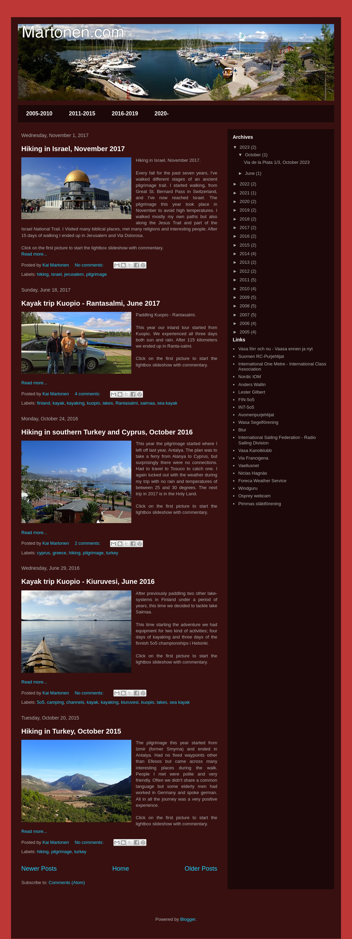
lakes (107, 403)
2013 (245, 262)
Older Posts (201, 868)
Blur (242, 429)
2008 (245, 305)
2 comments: (88, 543)
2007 (245, 314)
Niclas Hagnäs (252, 473)
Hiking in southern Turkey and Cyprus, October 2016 (107, 432)
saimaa (147, 403)
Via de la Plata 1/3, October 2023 (276, 162)
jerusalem (74, 274)
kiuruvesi (130, 702)
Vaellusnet (248, 465)
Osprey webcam (254, 495)
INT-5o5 (246, 407)
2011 (245, 279)
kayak (58, 403)
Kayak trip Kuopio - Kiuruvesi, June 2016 (88, 581)
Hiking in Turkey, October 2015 (71, 731)
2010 (245, 288)
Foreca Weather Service (262, 480)
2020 (245, 201)
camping (55, 702)
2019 (245, 210)
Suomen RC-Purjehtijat (261, 356)
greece (59, 552)
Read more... (34, 254)
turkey (112, 552)
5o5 (41, 702)
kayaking (75, 403)
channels (75, 702)
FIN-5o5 (246, 399)
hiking (43, 274)
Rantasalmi (127, 403)
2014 (245, 253)
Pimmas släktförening (259, 503)
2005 (245, 332)
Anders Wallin (252, 384)
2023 (245, 147)
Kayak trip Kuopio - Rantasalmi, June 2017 (90, 303)
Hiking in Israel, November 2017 (73, 148)
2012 (245, 271)
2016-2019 (125, 113)
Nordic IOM (249, 376)
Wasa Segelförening (258, 422)
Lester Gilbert (251, 392)
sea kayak (167, 403)
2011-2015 (82, 113)
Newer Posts (39, 868)
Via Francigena (253, 458)
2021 (245, 192)
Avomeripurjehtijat (256, 414)
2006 (245, 323)
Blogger (187, 919)
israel (56, 274)
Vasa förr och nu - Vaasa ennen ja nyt (275, 348)
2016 (245, 236)
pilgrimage (96, 274)
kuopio (93, 403)
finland (43, 403)
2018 (245, 219)
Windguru (247, 488)
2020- (162, 113)
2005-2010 (39, 113)
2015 (245, 245)
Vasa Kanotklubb (255, 450)
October (253, 154)
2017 (245, 227)
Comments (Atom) (67, 882)
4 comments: (88, 393)
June (250, 173)
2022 (245, 183)
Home (120, 868)
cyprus (43, 552)
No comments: (89, 265)
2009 (245, 297)
